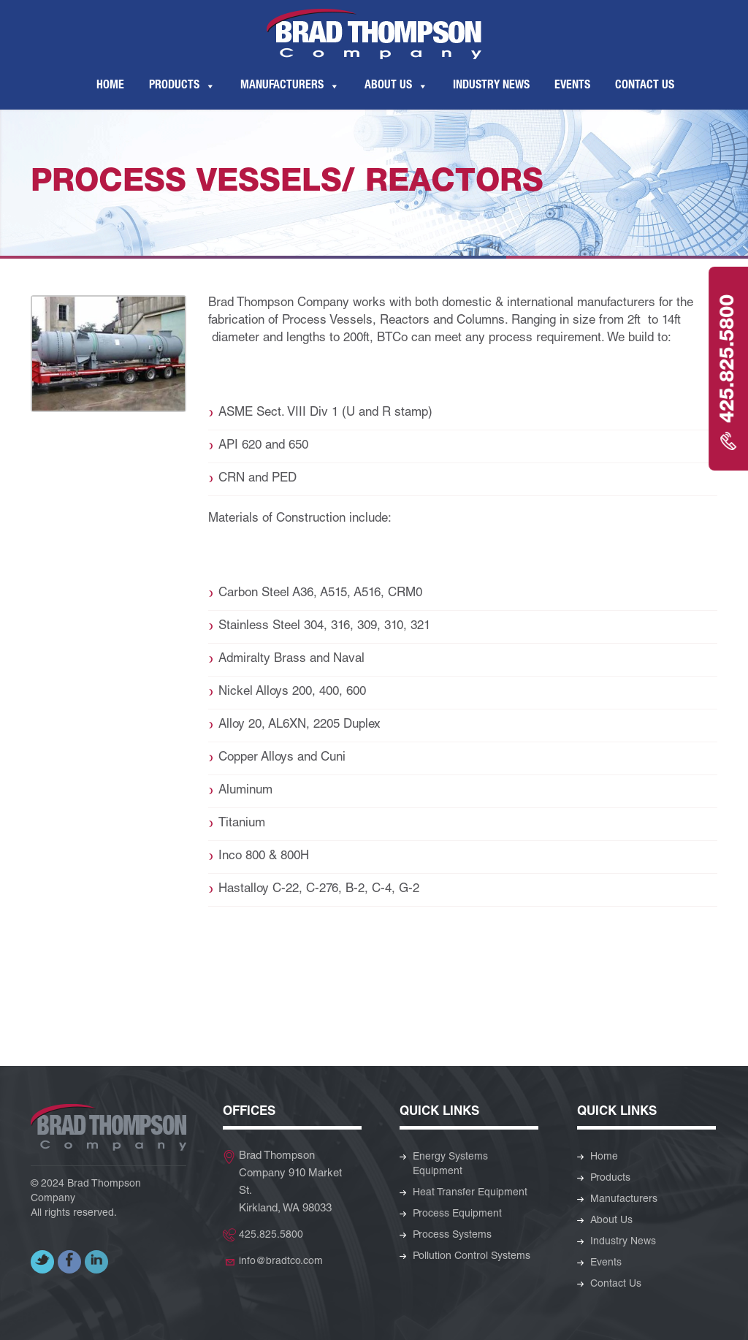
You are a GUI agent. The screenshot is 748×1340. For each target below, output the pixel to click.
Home (110, 86)
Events (572, 86)
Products (174, 86)
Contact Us (644, 86)
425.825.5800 (271, 1235)
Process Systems (452, 1235)
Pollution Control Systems (471, 1257)
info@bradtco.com (281, 1262)
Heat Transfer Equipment (470, 1193)
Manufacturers (282, 86)
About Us (388, 86)
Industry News (491, 86)
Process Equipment (457, 1214)
